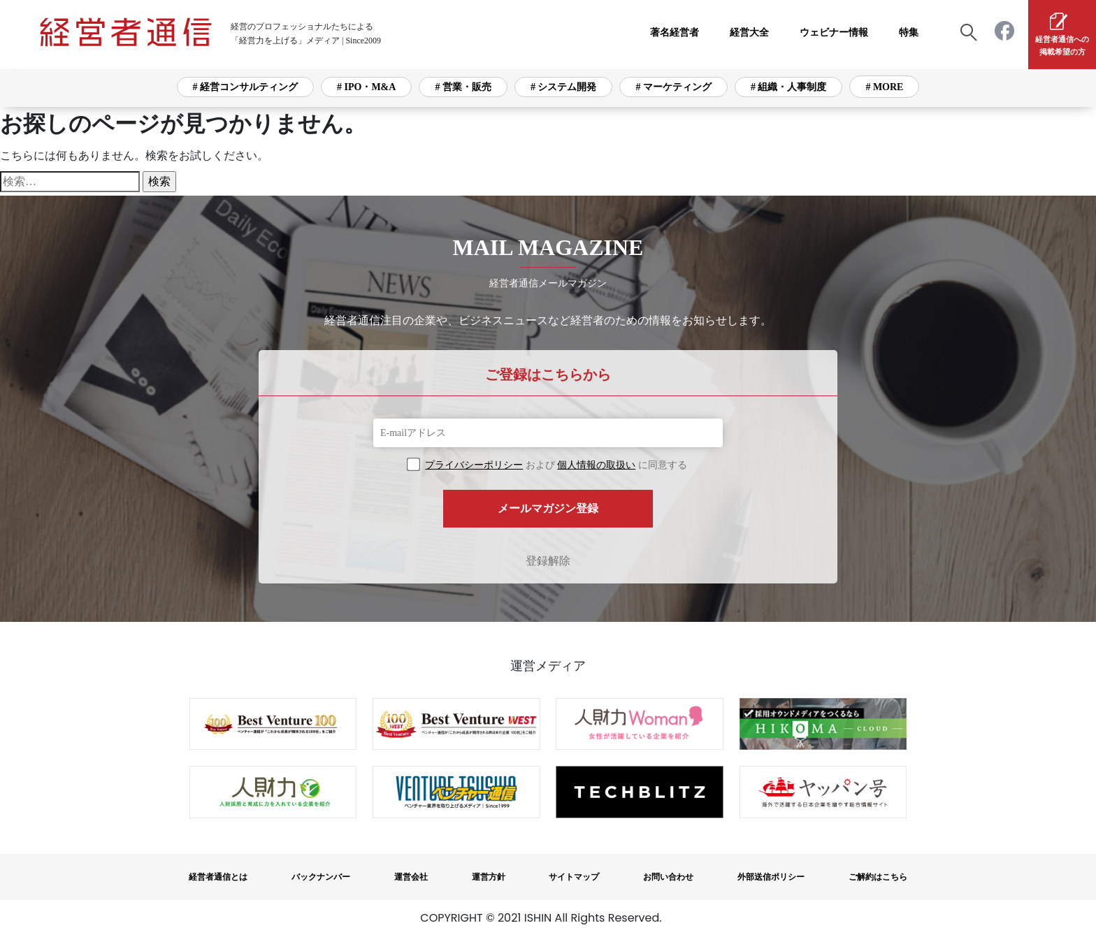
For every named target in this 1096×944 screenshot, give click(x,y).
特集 (908, 32)
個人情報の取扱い (596, 465)
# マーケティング (673, 87)
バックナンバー (320, 877)
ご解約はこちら (878, 877)
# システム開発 (564, 87)
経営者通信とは (218, 877)
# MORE (884, 87)
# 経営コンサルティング (245, 87)
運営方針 (488, 877)
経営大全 (749, 32)
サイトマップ (574, 877)
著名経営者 (674, 32)
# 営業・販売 (463, 87)
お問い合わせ (668, 877)
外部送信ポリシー (771, 877)
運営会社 (411, 877)
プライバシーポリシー (474, 465)
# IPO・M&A (366, 87)
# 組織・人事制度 (789, 87)
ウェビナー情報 (834, 32)
